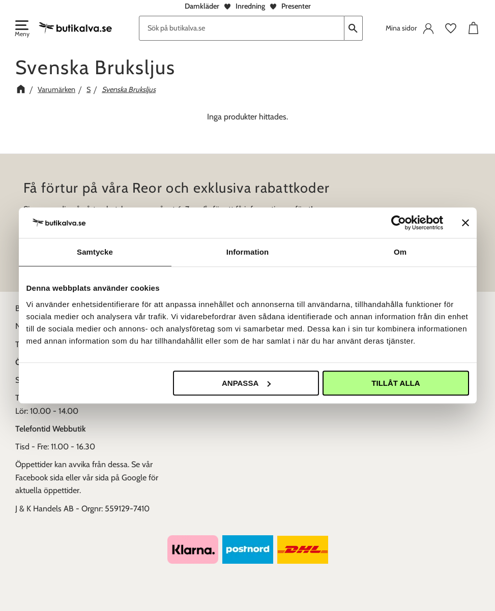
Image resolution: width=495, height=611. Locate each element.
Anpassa (246, 383)
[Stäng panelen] (465, 222)
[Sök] (353, 28)
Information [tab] (247, 252)
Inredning (250, 6)
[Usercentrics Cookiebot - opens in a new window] (398, 222)
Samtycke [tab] (95, 252)
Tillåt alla (395, 383)
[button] (21, 29)
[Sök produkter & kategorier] (241, 28)
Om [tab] (400, 252)
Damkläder (202, 6)
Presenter (296, 6)
